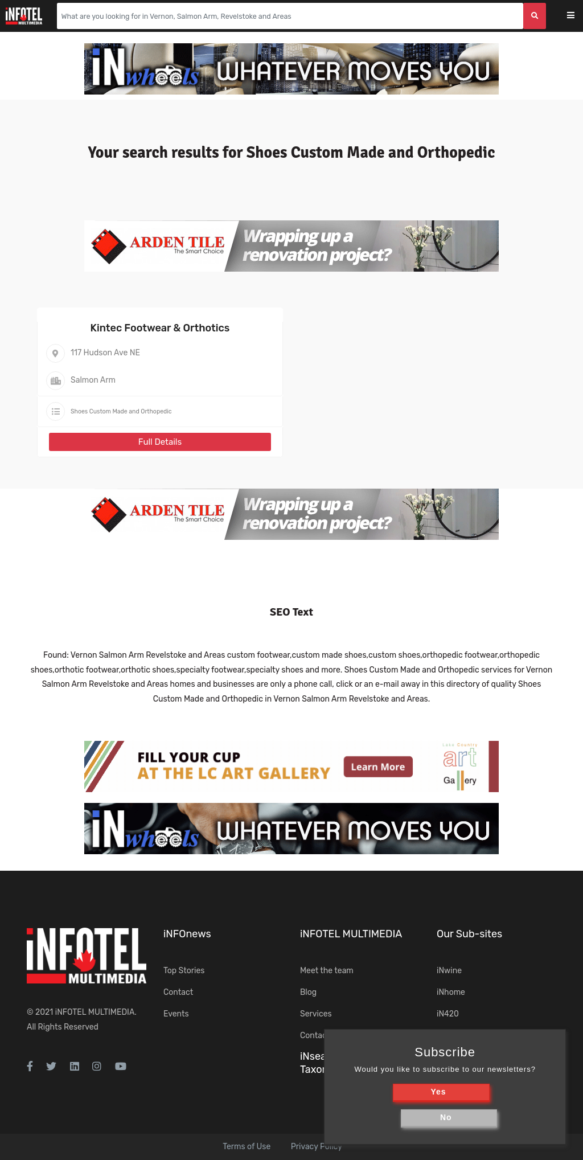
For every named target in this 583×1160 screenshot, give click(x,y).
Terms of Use (246, 1146)
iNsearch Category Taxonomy (344, 1063)
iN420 (448, 1014)
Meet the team (327, 970)
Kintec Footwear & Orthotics (160, 328)
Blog (308, 992)
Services (316, 1014)
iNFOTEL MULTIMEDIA (95, 1012)
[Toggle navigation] (578, 16)
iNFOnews (187, 934)
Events (176, 1014)
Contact (178, 992)
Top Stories (183, 970)
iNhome (451, 992)
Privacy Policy (316, 1146)
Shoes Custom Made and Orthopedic (121, 411)
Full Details (160, 442)
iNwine (449, 970)
